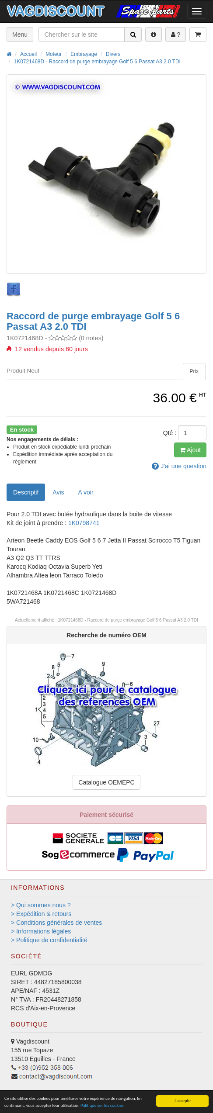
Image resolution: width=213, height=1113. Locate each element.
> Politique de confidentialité (49, 940)
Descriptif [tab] (25, 492)
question (179, 466)
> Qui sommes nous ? (41, 905)
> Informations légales (41, 931)
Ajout (190, 449)
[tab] (194, 371)
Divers (113, 54)
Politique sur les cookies (102, 1105)
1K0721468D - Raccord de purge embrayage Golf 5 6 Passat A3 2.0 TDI (97, 62)
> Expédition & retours (41, 913)
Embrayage (83, 54)
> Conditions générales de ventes (56, 922)
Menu (20, 34)
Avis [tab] (58, 492)
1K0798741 (84, 522)
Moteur (53, 54)
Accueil (28, 54)
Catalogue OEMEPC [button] (106, 782)
